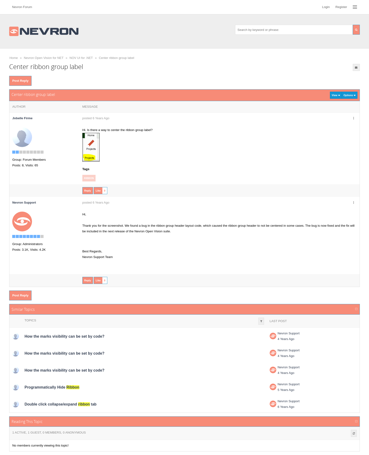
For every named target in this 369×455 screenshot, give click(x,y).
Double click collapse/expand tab (60, 404)
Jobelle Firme (22, 118)
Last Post (278, 321)
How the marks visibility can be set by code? (64, 336)
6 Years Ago (286, 407)
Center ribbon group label (116, 58)
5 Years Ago (286, 390)
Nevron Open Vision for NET (44, 58)
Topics (30, 320)
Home (13, 58)
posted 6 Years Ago (95, 118)
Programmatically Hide (51, 387)
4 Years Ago (286, 339)
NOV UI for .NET (81, 58)
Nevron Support (289, 333)
